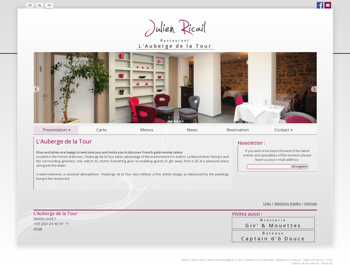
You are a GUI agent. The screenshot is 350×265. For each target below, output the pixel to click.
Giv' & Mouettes (273, 223)
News (192, 129)
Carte (101, 129)
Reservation (238, 129)
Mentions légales (287, 203)
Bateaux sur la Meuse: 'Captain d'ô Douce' (300, 260)
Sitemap (310, 203)
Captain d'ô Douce (273, 236)
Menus (146, 129)
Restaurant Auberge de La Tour (225, 260)
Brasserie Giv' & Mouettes (260, 260)
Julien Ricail (198, 260)
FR (30, 5)
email (38, 228)
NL (40, 5)
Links (267, 203)
